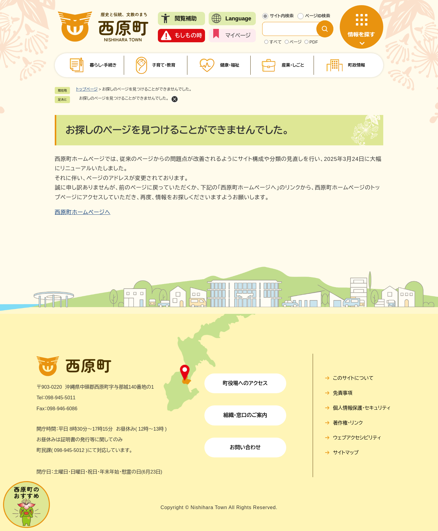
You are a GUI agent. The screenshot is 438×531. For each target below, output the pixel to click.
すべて (275, 42)
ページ (296, 42)
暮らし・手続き (103, 65)
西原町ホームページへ (82, 212)
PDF (313, 42)
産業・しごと (293, 65)
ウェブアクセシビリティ (357, 437)
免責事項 (343, 393)
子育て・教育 (163, 65)
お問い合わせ (245, 447)
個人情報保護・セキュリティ (362, 408)
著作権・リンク (348, 422)
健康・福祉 (229, 65)
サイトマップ (346, 452)
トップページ (87, 89)
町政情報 (356, 65)
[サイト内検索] (294, 29)
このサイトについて (353, 378)
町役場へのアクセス (245, 383)
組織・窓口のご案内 (245, 415)
